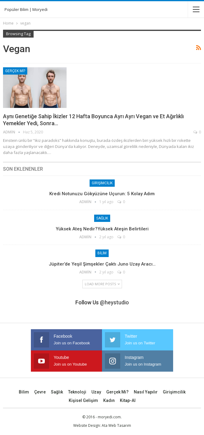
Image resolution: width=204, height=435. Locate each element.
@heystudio (114, 302)
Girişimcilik (102, 183)
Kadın (109, 400)
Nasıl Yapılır (146, 392)
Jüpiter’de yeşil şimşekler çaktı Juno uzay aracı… (102, 264)
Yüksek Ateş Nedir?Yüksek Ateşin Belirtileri (102, 229)
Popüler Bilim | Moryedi (26, 9)
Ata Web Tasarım (116, 425)
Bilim (102, 253)
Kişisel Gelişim (83, 400)
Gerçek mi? (15, 71)
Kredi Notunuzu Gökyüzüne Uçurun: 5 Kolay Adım (102, 193)
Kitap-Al (128, 400)
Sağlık (102, 218)
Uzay (96, 392)
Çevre (40, 392)
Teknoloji (77, 392)
